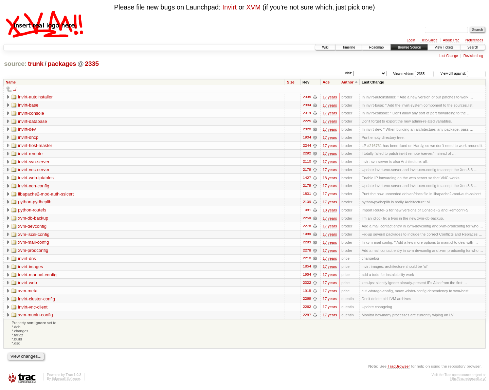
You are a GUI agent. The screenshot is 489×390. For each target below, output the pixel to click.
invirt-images (30, 268)
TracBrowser (398, 368)
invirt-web (27, 284)
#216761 (374, 146)
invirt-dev (27, 129)
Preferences (474, 40)
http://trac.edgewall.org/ (468, 381)
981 (308, 211)
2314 (307, 113)
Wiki (325, 47)
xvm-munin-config (35, 316)
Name (11, 82)
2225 (307, 121)
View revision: (403, 73)
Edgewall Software (66, 381)
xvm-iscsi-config (33, 235)
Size (290, 82)
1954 (307, 276)
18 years (330, 179)
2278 (307, 227)
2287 (307, 317)
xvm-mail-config (33, 243)
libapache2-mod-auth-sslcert (46, 194)
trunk (35, 63)
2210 (307, 260)
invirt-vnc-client (33, 308)
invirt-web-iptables (36, 178)
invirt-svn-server (33, 162)
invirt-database (32, 121)
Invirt (229, 7)
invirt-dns (27, 259)
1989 (307, 235)
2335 (92, 63)
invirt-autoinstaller (35, 96)
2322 (307, 284)
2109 (307, 203)
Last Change (448, 56)
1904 (307, 138)
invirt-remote (30, 153)
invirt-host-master (35, 145)
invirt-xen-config (33, 186)
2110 (307, 162)
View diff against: (463, 73)
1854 (307, 268)
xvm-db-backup (33, 219)
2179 (307, 170)
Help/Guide (428, 40)
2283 (307, 243)
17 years (330, 97)
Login (411, 40)
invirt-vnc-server (33, 170)
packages (62, 63)
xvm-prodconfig (33, 251)
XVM (253, 7)
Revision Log (473, 56)
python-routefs (32, 210)
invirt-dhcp (28, 137)
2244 (307, 146)
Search (472, 47)
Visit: (348, 73)
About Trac (451, 40)
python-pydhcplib (34, 202)
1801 (307, 195)
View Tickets (444, 47)
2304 (307, 105)
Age (326, 82)
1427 (307, 178)
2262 (307, 309)
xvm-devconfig (32, 227)
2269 (307, 300)
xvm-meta (27, 292)
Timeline (348, 47)
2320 (307, 129)
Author (347, 82)
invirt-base (28, 105)
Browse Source (409, 47)
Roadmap (376, 47)
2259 (307, 219)
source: (15, 63)
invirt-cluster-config (36, 300)
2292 (307, 154)
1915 (307, 292)
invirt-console (31, 113)
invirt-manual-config (37, 276)
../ (15, 89)
